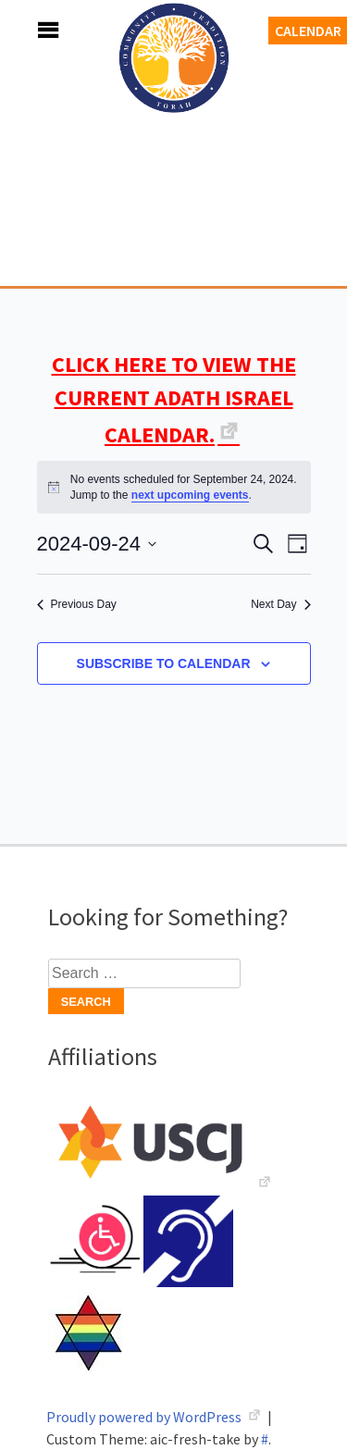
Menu (28, 30)
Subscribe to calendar (164, 663)
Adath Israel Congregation (174, 159)
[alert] (174, 487)
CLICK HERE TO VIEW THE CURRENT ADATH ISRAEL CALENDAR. (174, 399)
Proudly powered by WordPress (145, 1416)
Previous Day (77, 604)
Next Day (280, 604)
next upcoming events (190, 495)
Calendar (308, 30)
